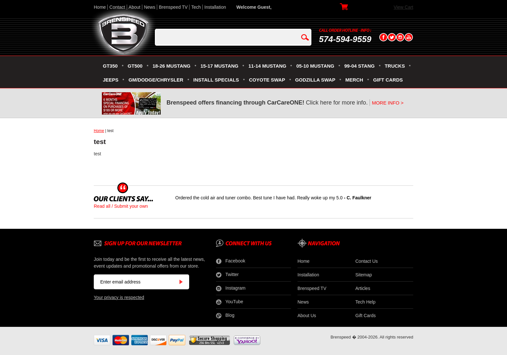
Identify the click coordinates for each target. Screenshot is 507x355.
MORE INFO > (388, 102)
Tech (196, 7)
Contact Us (366, 261)
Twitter (227, 275)
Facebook (230, 261)
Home (100, 7)
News (149, 7)
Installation (215, 7)
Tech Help (365, 302)
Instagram (230, 288)
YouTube (229, 302)
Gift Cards (365, 315)
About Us (306, 315)
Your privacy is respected (119, 297)
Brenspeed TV (173, 7)
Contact (117, 7)
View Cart (403, 7)
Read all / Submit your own (121, 206)
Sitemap (363, 274)
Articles (362, 288)
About (135, 7)
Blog (225, 315)
